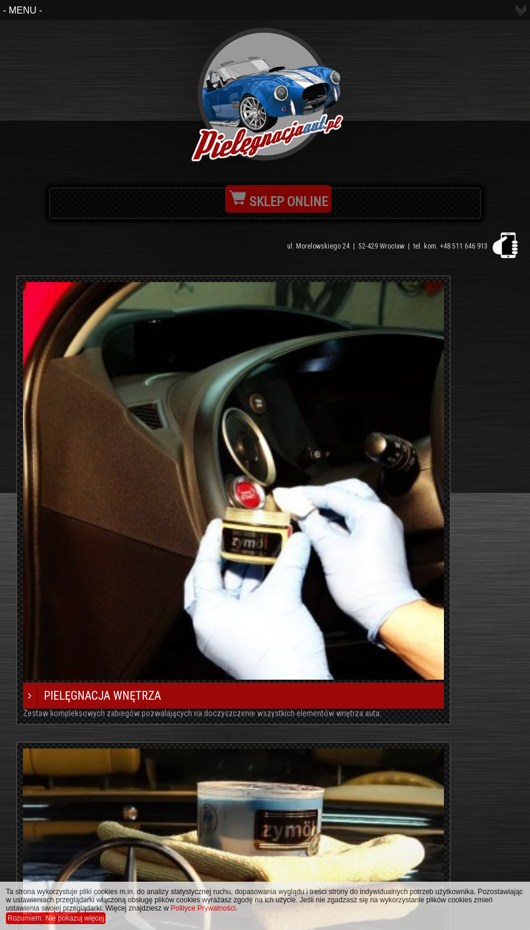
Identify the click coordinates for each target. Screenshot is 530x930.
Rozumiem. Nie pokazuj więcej (56, 918)
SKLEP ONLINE (278, 201)
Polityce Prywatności (202, 908)
